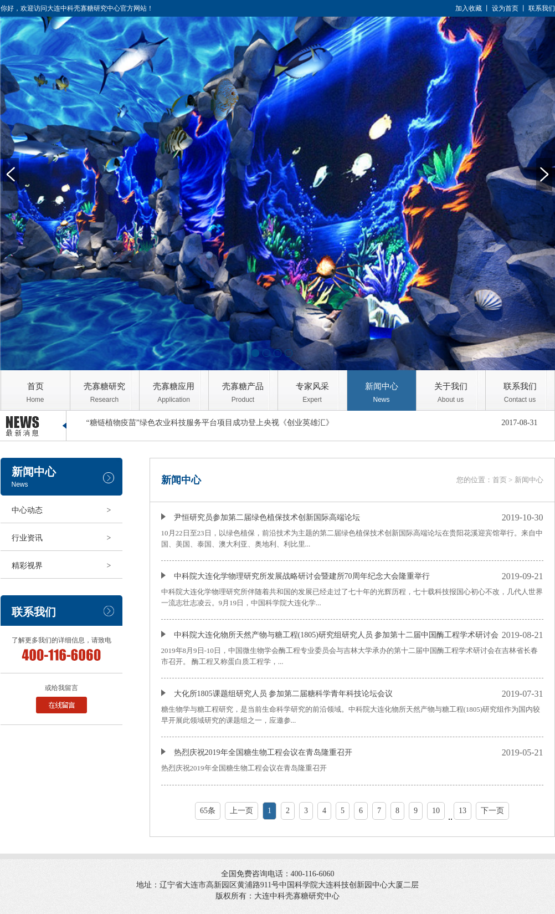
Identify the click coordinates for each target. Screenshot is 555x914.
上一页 (241, 810)
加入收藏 (468, 8)
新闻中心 (381, 393)
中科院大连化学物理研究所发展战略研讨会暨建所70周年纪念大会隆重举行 (295, 576)
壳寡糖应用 (174, 393)
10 (436, 810)
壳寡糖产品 (243, 393)
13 (462, 810)
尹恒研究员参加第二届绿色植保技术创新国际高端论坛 (260, 517)
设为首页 (505, 8)
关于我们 (451, 393)
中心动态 (61, 510)
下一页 (492, 810)
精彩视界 (61, 565)
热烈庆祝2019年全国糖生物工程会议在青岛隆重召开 (256, 752)
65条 (207, 810)
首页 (35, 393)
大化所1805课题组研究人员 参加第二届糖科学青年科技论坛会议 (277, 694)
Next (544, 174)
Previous (11, 174)
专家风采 (312, 393)
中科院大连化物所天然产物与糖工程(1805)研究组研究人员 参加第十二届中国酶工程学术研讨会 (330, 635)
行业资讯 (61, 538)
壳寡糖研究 (104, 393)
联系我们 (541, 8)
